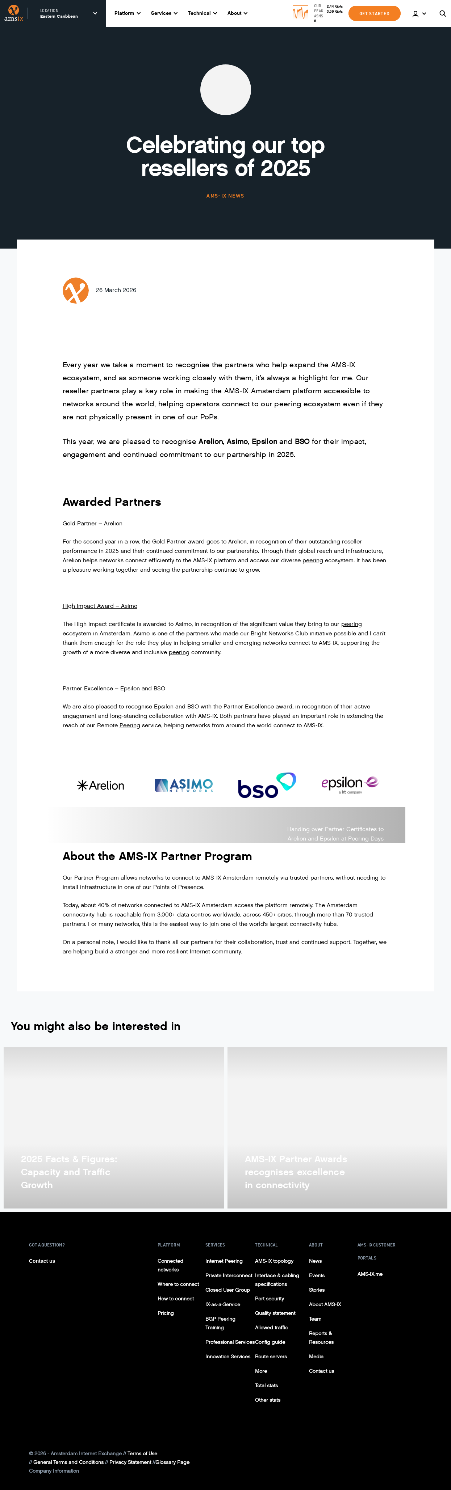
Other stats (267, 1400)
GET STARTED (374, 13)
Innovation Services (227, 1356)
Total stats (266, 1385)
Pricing (166, 1313)
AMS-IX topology (274, 1261)
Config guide (270, 1342)
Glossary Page (172, 1462)
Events (317, 1275)
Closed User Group (227, 1290)
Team (315, 1319)
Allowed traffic (271, 1327)
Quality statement (275, 1313)
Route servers (271, 1356)
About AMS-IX (325, 1304)
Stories (317, 1290)
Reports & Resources (321, 1338)
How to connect (176, 1298)
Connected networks (170, 1265)
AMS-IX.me (370, 1274)
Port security (269, 1298)
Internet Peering (224, 1261)
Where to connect (178, 1284)
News (315, 1261)
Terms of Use (142, 1453)
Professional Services (230, 1342)
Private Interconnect (228, 1275)
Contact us (42, 1261)
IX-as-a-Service (222, 1304)
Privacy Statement (130, 1462)
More (261, 1371)
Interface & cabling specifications (277, 1280)
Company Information (54, 1471)
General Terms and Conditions (68, 1462)
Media (316, 1356)
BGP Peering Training (220, 1323)
